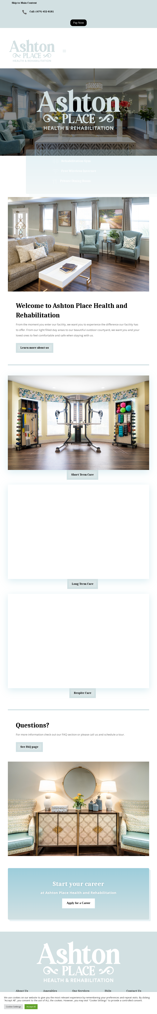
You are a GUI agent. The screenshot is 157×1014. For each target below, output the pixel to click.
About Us (22, 991)
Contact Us (133, 991)
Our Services (80, 991)
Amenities (50, 991)
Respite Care (82, 693)
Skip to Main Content (24, 2)
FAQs (108, 991)
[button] (64, 50)
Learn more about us (34, 347)
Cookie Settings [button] (13, 1006)
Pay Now (78, 22)
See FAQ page (29, 747)
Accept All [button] (31, 1006)
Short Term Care (82, 474)
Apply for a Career (78, 903)
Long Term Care (82, 584)
